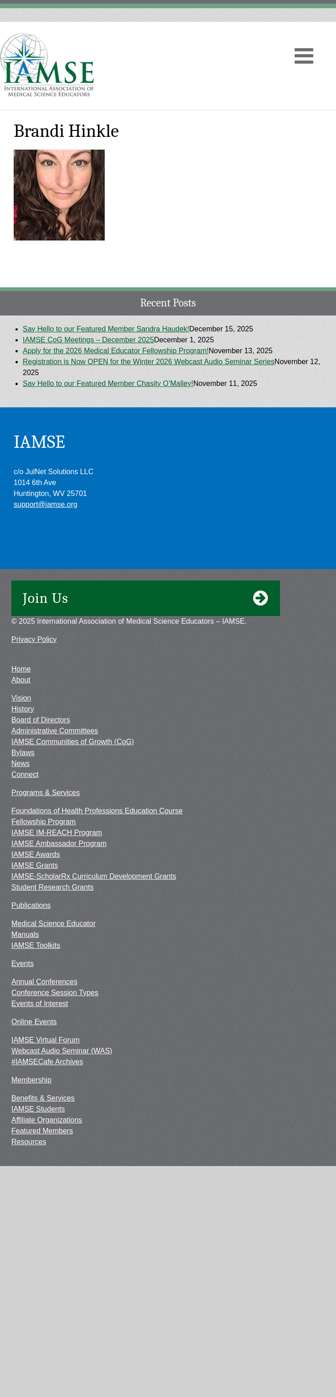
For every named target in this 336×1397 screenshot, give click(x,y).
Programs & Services (45, 792)
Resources (28, 1142)
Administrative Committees (54, 731)
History (22, 709)
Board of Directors (40, 720)
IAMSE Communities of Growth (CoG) (72, 742)
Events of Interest (39, 1003)
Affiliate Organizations (46, 1120)
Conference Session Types (54, 992)
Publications (31, 905)
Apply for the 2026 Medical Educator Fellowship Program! (116, 351)
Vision (21, 698)
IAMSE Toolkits (35, 945)
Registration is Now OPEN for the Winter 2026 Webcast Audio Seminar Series (149, 362)
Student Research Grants (52, 887)
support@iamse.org (45, 504)
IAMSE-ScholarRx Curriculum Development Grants (93, 876)
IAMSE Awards (35, 854)
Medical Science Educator (53, 923)
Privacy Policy (34, 639)
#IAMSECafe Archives (47, 1062)
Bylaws (23, 752)
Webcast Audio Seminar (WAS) (61, 1051)
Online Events (34, 1022)
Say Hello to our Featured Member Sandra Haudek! (106, 329)
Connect (25, 774)
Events (22, 963)
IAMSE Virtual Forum (45, 1040)
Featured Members (42, 1131)
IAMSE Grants (34, 865)
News (20, 763)
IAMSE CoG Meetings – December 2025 (88, 340)
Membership (31, 1080)
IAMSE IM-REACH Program (56, 832)
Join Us (146, 598)
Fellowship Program (43, 822)
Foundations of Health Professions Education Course (97, 811)
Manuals (25, 934)
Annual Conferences (44, 982)
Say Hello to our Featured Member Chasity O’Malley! (108, 383)
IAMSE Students (38, 1109)
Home (21, 669)
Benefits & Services (43, 1098)
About (21, 680)
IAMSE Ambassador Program (59, 843)
